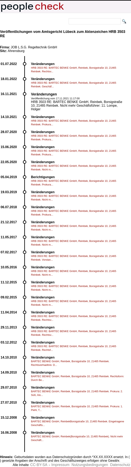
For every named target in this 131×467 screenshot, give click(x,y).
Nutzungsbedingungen (89, 465)
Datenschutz (120, 465)
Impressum (60, 465)
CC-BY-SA (38, 465)
